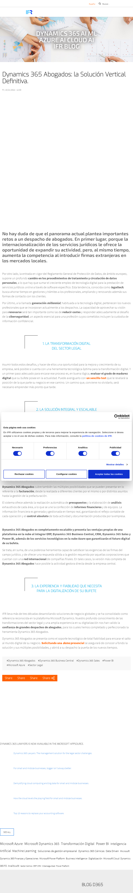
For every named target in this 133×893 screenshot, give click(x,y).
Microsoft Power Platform (52, 858)
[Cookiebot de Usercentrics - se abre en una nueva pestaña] (116, 416)
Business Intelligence (76, 858)
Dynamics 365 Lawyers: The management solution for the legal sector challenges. (52, 753)
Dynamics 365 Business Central (56, 660)
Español (92, 4)
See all (7, 832)
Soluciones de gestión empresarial (57, 851)
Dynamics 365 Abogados (21, 660)
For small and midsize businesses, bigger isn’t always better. (42, 768)
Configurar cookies (66, 474)
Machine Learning (24, 851)
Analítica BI (13, 865)
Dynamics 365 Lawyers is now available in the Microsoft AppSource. (42, 743)
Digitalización (95, 858)
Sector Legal (36, 665)
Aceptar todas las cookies (109, 474)
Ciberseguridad (48, 866)
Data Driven (112, 851)
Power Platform (62, 866)
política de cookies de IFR (97, 436)
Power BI (109, 660)
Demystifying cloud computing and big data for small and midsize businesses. (51, 783)
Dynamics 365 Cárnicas (91, 851)
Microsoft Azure (16, 665)
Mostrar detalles (115, 464)
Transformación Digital (77, 843)
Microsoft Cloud (111, 858)
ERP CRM (37, 866)
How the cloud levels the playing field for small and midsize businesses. (47, 798)
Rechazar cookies (24, 474)
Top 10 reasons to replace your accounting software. (38, 813)
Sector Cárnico (26, 866)
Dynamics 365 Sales (89, 660)
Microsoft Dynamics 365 (41, 843)
